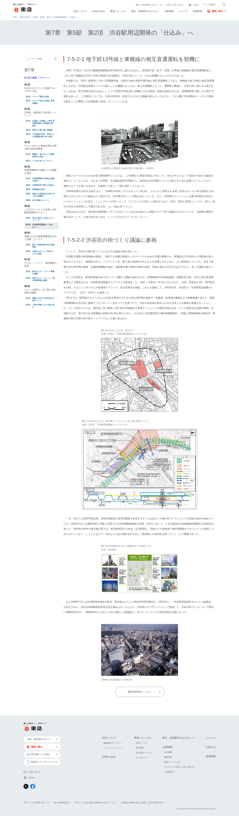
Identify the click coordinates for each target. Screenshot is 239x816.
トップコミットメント (113, 748)
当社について (80, 11)
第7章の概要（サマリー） (37, 77)
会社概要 (168, 752)
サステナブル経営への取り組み (179, 767)
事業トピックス (118, 11)
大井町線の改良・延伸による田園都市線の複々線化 (43, 135)
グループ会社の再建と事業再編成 (43, 102)
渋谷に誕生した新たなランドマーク (43, 219)
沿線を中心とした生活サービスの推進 (43, 252)
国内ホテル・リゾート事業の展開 (43, 272)
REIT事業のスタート (40, 200)
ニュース (183, 11)
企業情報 (168, 11)
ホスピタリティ (143, 758)
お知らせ (211, 747)
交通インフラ (142, 743)
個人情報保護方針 (62, 802)
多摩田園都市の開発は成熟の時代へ (43, 179)
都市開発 (140, 748)
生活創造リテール (144, 753)
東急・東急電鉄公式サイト (149, 5)
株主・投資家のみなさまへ (145, 11)
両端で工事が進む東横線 (42, 130)
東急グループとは (172, 762)
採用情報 (197, 11)
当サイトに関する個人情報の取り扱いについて (96, 802)
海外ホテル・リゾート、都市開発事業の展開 (43, 279)
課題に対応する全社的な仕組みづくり (43, 299)
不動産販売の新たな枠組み (43, 185)
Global (196, 5)
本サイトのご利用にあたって (36, 802)
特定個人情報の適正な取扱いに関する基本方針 (142, 802)
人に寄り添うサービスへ (42, 161)
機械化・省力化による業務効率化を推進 (43, 155)
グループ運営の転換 (40, 97)
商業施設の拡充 (38, 189)
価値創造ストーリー (112, 743)
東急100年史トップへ (139, 691)
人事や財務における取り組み (43, 306)
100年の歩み (98, 11)
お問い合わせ (178, 5)
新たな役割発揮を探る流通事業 (43, 246)
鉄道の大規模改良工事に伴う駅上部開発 (43, 195)
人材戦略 (169, 772)
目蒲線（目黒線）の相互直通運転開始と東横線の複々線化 (43, 123)
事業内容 (168, 757)
